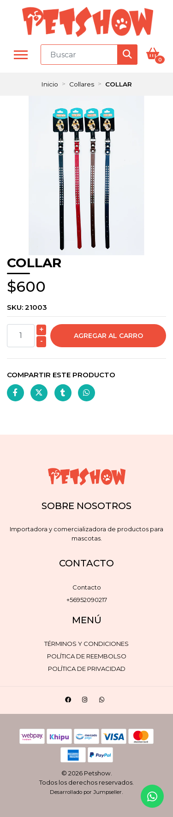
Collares (81, 84)
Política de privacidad (86, 668)
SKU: (27, 307)
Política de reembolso (86, 656)
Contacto (86, 587)
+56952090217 (86, 599)
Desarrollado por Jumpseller (86, 792)
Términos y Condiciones (86, 643)
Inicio (49, 84)
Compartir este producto (61, 374)
